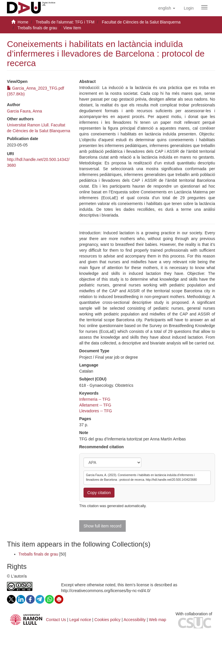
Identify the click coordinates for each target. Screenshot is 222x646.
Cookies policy (108, 619)
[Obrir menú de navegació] (204, 7)
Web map (157, 619)
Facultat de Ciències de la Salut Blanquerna (141, 22)
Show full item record (102, 526)
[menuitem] (189, 8)
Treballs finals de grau (37, 28)
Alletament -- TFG (95, 405)
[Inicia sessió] (189, 8)
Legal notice (80, 619)
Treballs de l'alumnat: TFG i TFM (65, 22)
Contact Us (56, 619)
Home (23, 22)
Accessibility (135, 619)
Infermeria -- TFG (94, 399)
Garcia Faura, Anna (24, 111)
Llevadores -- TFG (95, 411)
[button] (166, 8)
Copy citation (99, 492)
